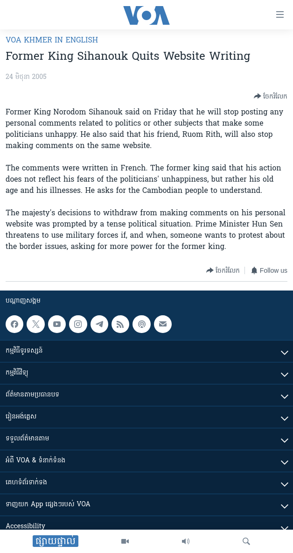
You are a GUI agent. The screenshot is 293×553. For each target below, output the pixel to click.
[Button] (270, 96)
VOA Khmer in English (52, 40)
